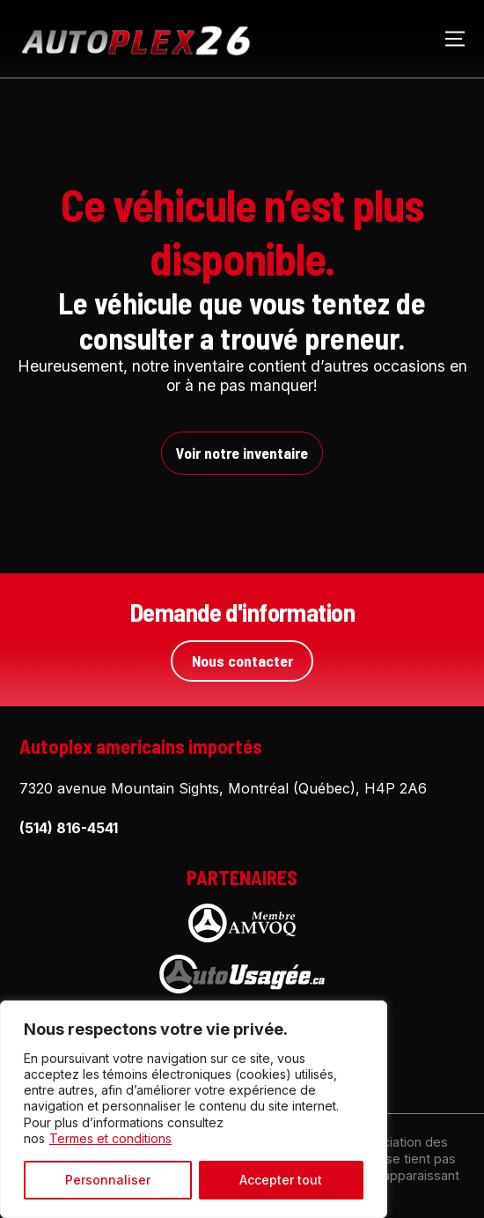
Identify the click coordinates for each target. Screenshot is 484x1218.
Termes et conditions (110, 1138)
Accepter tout (280, 1179)
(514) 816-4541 (68, 828)
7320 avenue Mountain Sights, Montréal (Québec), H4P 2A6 (223, 788)
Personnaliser (107, 1179)
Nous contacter (242, 660)
